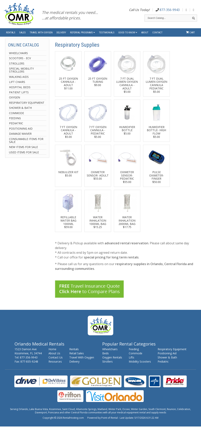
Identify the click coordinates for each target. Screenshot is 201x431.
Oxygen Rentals (112, 362)
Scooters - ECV (20, 62)
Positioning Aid (21, 133)
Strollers (16, 67)
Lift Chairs (17, 86)
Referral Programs (82, 35)
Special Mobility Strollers (21, 75)
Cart (190, 35)
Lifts (131, 362)
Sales (22, 35)
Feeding (15, 122)
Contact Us (55, 362)
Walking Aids (19, 81)
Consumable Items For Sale (26, 145)
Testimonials (106, 35)
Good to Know (127, 35)
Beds (105, 358)
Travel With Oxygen (41, 35)
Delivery (61, 35)
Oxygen (14, 101)
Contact (157, 35)
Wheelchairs (18, 57)
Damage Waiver (20, 138)
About (144, 35)
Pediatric (16, 127)
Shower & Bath (20, 112)
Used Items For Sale (24, 156)
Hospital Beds (19, 91)
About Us (54, 358)
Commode (16, 117)
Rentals (10, 35)
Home (52, 354)
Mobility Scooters (140, 366)
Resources (55, 366)
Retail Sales (76, 358)
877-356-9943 (168, 10)
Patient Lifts (19, 96)
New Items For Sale (23, 151)
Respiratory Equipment (26, 107)
